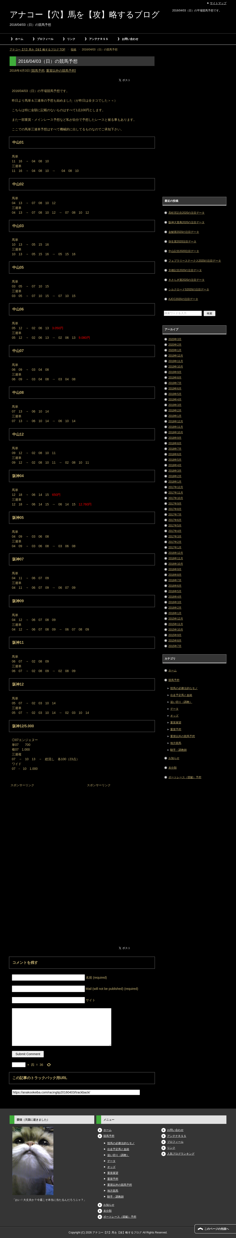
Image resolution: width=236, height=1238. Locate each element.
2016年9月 (174, 569)
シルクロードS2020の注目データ (188, 289)
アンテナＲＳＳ (98, 39)
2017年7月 (174, 514)
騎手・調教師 (178, 750)
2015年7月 (174, 646)
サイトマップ (218, 3)
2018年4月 (174, 465)
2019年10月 (175, 366)
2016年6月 (174, 585)
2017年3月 (174, 536)
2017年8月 (174, 509)
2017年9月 (174, 503)
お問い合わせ (130, 39)
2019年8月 (174, 377)
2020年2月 (174, 344)
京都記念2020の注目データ (185, 270)
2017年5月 (174, 525)
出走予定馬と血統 (181, 695)
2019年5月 (174, 394)
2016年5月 (174, 591)
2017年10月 (175, 498)
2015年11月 (175, 624)
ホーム (19, 39)
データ (174, 708)
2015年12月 (175, 618)
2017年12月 (175, 487)
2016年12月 (175, 553)
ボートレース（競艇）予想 (184, 777)
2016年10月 (175, 563)
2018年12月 (175, 421)
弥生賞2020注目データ (182, 241)
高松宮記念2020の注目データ (186, 212)
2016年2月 (174, 607)
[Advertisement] (44, 817)
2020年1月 (174, 350)
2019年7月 (174, 383)
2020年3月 (174, 339)
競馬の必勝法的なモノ (184, 688)
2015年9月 (174, 635)
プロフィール (45, 39)
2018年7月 (174, 448)
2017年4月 (174, 531)
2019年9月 (174, 372)
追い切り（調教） (181, 702)
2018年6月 (174, 454)
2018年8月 (174, 443)
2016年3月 (174, 602)
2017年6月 (174, 520)
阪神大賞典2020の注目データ (186, 222)
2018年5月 (174, 459)
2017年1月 (174, 547)
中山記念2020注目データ (183, 251)
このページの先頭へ (216, 1228)
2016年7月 (174, 580)
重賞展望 (175, 722)
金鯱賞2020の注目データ (183, 232)
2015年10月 (175, 629)
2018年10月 (175, 432)
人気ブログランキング (180, 1153)
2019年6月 (174, 388)
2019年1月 (174, 416)
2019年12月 (175, 355)
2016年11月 (175, 558)
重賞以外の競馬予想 (60, 70)
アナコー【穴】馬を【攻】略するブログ (85, 14)
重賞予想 (175, 729)
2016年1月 (174, 613)
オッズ (174, 715)
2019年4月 (174, 399)
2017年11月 (175, 492)
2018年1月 (174, 481)
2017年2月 (174, 542)
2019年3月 (174, 405)
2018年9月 (174, 437)
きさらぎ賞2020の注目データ (186, 279)
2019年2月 (174, 410)
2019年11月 (175, 361)
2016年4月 (174, 596)
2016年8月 (174, 574)
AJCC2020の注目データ (183, 299)
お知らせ (173, 758)
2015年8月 (174, 640)
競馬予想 (38, 70)
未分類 (172, 767)
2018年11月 (175, 426)
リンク (71, 39)
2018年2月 (174, 476)
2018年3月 (174, 470)
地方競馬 (175, 743)
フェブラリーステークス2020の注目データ (194, 260)
